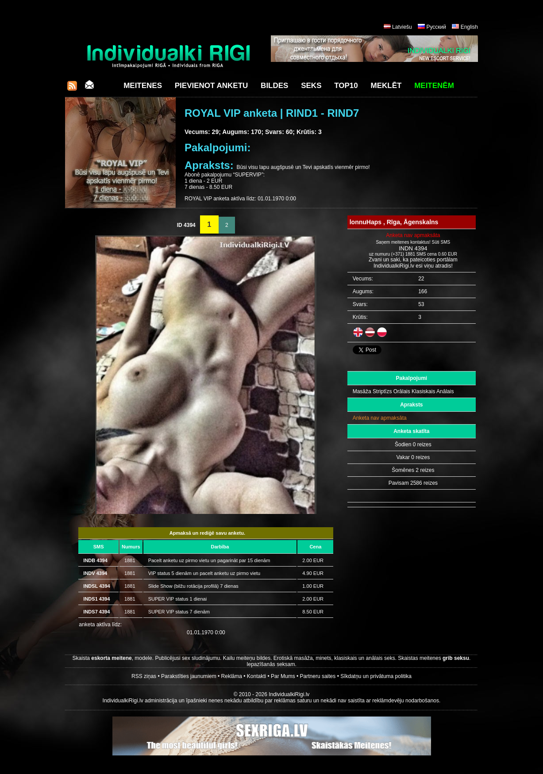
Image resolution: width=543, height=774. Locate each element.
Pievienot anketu (211, 85)
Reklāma (231, 676)
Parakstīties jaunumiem (188, 676)
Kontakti (256, 676)
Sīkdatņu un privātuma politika (376, 676)
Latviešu (402, 27)
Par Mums (283, 676)
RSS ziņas (143, 676)
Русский (436, 27)
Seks (311, 85)
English (469, 27)
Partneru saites (318, 676)
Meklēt (386, 85)
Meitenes (142, 85)
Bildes (274, 85)
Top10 (346, 85)
